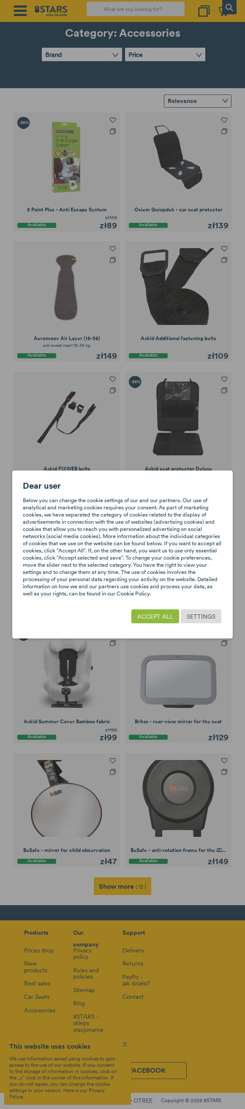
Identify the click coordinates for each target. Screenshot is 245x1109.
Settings (201, 616)
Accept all (155, 616)
